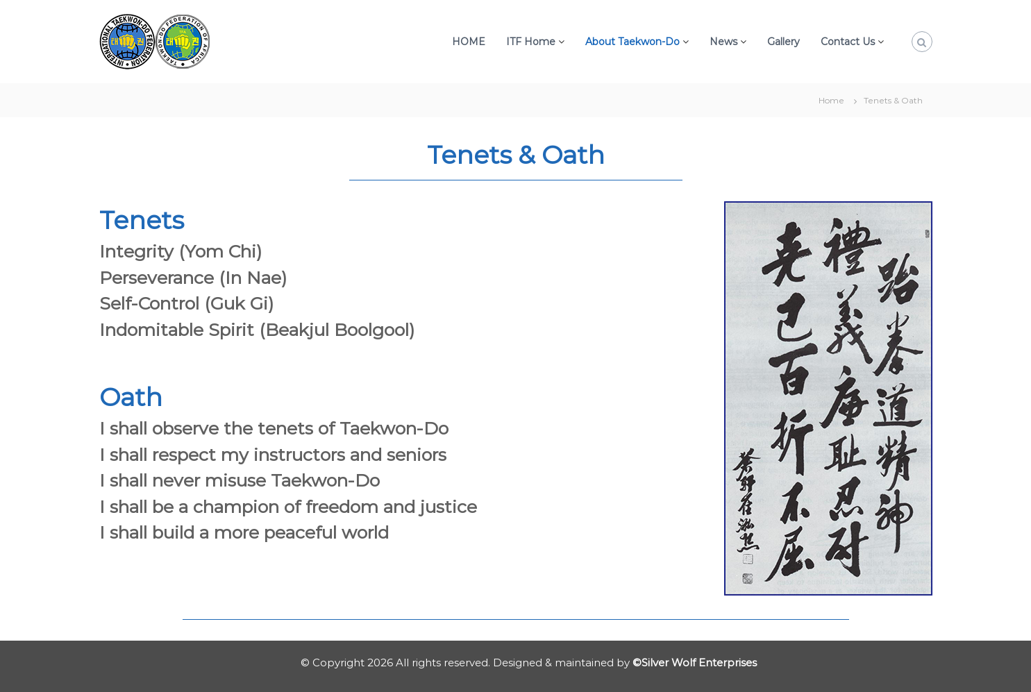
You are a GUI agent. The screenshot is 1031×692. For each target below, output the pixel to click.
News (723, 41)
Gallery (783, 41)
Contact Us (848, 41)
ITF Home (530, 41)
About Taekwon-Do (632, 41)
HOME (468, 41)
